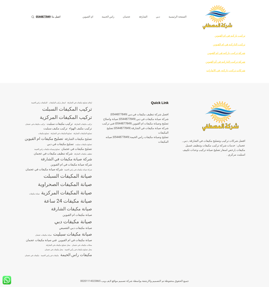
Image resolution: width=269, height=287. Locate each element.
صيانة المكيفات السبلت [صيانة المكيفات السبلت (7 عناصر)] (68, 176)
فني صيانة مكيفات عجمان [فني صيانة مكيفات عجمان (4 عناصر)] (41, 240)
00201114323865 (90, 281)
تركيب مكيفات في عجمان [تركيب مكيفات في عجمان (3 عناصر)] (35, 124)
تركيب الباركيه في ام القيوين (229, 44)
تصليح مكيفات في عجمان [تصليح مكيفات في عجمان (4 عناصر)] (76, 149)
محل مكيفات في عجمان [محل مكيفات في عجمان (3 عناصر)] (54, 250)
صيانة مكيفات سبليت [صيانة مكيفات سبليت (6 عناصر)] (72, 234)
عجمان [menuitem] (126, 16)
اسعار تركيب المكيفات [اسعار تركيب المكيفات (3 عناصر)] (57, 103)
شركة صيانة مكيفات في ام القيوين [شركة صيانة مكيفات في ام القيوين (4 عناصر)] (71, 164)
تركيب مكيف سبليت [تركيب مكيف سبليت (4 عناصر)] (55, 128)
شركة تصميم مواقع (122, 281)
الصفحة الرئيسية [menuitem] (177, 16)
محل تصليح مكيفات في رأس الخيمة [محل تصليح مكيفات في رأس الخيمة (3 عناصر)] (78, 250)
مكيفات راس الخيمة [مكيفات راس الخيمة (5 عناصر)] (76, 255)
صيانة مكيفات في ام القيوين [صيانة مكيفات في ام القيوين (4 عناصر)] (75, 240)
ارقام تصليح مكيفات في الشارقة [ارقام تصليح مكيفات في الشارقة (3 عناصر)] (79, 103)
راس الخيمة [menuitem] (108, 16)
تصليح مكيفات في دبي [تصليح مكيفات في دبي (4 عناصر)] (60, 144)
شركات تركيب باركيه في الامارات (225, 70)
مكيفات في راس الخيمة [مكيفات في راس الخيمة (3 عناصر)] (50, 255)
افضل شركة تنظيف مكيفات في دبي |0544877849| (139, 114)
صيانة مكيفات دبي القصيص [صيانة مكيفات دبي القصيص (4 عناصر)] (75, 228)
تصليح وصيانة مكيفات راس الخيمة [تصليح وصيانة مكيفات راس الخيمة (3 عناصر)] (47, 149)
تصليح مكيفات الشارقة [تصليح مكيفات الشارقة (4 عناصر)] (78, 139)
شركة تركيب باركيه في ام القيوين (226, 53)
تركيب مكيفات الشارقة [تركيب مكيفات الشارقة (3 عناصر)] (83, 124)
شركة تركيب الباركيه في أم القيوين (225, 61)
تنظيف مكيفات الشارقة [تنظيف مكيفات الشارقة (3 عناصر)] (83, 154)
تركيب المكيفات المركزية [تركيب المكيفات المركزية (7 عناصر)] (66, 117)
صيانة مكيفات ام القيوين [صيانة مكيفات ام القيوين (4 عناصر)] (77, 215)
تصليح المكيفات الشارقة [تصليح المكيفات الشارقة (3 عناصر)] (82, 133)
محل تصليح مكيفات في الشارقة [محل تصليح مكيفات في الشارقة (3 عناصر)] (58, 245)
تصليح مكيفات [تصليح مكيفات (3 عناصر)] (43, 133)
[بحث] (33, 17)
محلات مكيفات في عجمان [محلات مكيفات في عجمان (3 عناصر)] (82, 245)
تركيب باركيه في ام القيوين (230, 35)
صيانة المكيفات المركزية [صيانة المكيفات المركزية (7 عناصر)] (66, 193)
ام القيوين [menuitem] (88, 16)
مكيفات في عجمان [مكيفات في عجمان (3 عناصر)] (32, 255)
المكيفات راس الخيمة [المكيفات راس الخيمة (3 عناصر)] (39, 103)
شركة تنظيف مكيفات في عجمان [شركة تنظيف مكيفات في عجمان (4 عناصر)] (53, 153)
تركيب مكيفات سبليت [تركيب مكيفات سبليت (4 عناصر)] (60, 123)
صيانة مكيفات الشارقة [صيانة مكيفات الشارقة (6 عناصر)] (71, 208)
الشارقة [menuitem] (143, 16)
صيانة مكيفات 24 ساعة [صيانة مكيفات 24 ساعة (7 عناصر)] (68, 201)
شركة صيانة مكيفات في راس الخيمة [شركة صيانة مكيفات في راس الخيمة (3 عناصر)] (78, 170)
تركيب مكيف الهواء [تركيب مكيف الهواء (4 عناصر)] (80, 128)
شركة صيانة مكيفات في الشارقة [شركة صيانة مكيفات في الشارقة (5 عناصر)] (66, 159)
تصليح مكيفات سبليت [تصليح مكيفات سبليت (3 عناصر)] (83, 144)
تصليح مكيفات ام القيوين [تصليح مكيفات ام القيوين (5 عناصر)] (44, 138)
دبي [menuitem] (158, 16)
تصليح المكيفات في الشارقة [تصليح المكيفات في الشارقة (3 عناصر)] (61, 133)
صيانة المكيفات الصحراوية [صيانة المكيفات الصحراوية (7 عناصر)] (65, 184)
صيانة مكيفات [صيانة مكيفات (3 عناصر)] (34, 194)
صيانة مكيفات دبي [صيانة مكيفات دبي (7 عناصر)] (73, 221)
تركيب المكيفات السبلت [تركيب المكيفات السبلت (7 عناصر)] (67, 109)
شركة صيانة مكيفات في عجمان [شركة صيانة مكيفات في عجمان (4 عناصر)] (44, 169)
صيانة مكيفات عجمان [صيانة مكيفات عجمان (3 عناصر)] (43, 235)
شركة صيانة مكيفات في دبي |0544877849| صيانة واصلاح (136, 119)
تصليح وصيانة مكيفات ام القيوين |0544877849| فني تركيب (135, 123)
